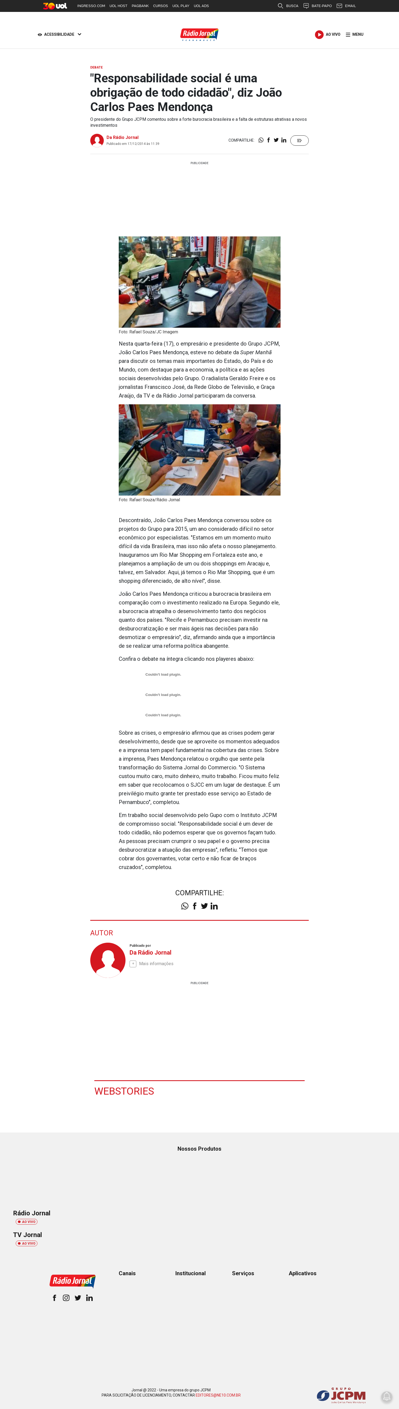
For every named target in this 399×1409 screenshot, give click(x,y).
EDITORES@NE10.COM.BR (218, 1395)
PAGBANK (140, 6)
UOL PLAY (180, 6)
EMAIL (346, 6)
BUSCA (287, 6)
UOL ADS (201, 6)
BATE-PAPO (317, 6)
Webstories (124, 1091)
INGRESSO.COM (91, 6)
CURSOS (160, 6)
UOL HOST (118, 6)
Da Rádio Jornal (123, 137)
